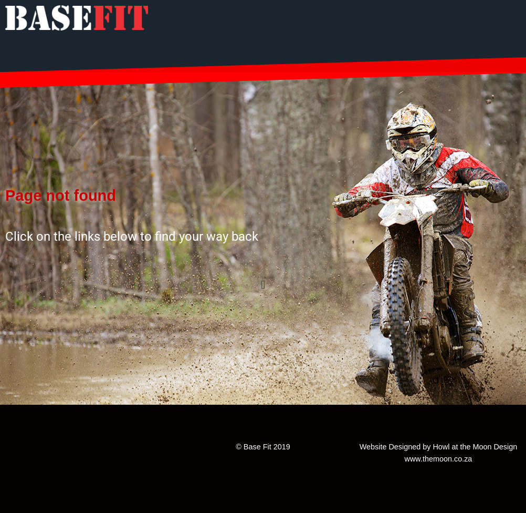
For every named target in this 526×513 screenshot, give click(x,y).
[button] (263, 284)
